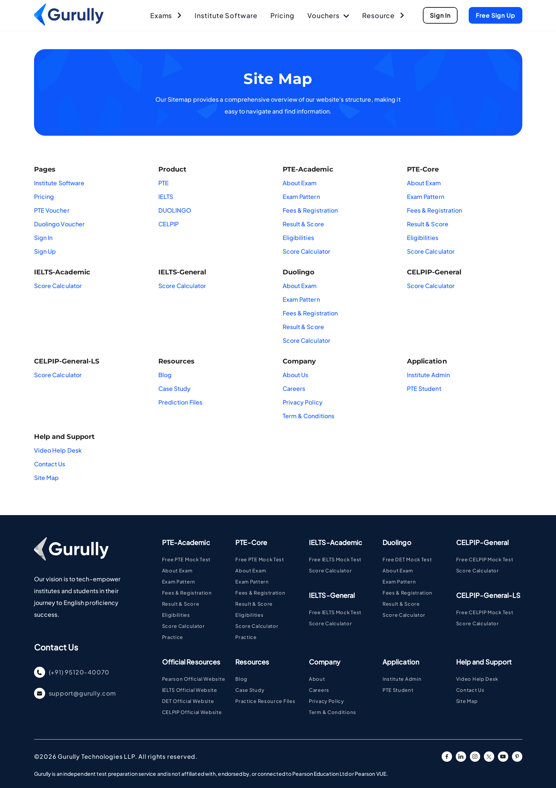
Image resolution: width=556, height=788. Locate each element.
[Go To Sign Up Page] (440, 15)
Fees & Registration (310, 210)
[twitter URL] (489, 756)
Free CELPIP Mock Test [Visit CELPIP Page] (484, 559)
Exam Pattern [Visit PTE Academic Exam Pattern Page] (178, 582)
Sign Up (45, 251)
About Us (296, 375)
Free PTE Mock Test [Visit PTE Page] (186, 559)
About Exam (300, 183)
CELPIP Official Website (192, 712)
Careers (294, 388)
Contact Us (49, 464)
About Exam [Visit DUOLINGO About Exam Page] (398, 571)
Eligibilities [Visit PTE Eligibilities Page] (176, 615)
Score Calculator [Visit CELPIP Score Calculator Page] (477, 571)
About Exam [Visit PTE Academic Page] (177, 571)
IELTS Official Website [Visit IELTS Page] (189, 690)
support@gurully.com (75, 693)
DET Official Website (188, 701)
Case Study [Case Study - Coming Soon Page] (249, 690)
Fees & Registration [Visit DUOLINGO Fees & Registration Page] (407, 593)
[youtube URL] (503, 756)
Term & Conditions (309, 416)
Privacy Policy (303, 402)
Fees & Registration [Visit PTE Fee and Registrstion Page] (187, 593)
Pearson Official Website (193, 679)
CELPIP (168, 224)
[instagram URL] (475, 756)
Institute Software (59, 183)
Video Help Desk (58, 450)
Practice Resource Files (265, 701)
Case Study (174, 388)
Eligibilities (298, 237)
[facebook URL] (447, 756)
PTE (163, 183)
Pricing (44, 196)
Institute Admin (428, 375)
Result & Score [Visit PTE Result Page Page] (180, 604)
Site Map (46, 477)
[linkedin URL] (461, 756)
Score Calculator (307, 251)
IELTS (165, 196)
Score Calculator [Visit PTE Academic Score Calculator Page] (183, 626)
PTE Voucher (52, 210)
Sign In (43, 237)
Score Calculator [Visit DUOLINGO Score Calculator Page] (404, 615)
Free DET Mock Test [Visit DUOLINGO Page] (407, 559)
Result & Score (303, 224)
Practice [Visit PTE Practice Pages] (172, 637)
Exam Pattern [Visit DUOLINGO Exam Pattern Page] (399, 582)
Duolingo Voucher (59, 224)
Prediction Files (180, 402)
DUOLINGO (175, 210)
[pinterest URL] (517, 756)
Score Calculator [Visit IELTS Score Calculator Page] (330, 571)
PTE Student (424, 388)
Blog (165, 375)
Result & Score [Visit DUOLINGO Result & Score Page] (401, 604)
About (317, 679)
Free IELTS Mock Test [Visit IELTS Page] (335, 559)
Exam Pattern (301, 196)
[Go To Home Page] (69, 23)
